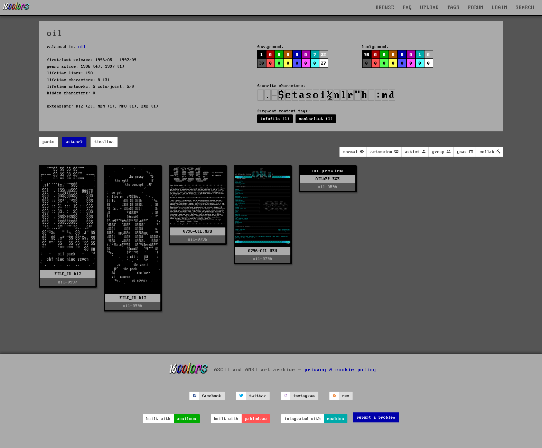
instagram (304, 396)
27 (323, 63)
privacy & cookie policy (340, 369)
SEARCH (525, 7)
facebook (211, 396)
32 (323, 55)
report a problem (376, 417)
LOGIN (499, 7)
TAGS (453, 7)
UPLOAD (429, 7)
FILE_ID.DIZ (68, 274)
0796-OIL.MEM (262, 251)
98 (366, 55)
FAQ (407, 7)
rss (345, 396)
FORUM (476, 7)
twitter (257, 396)
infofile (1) (275, 118)
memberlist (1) (316, 118)
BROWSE (385, 7)
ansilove (186, 419)
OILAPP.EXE (328, 179)
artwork (74, 142)
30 (261, 63)
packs (49, 142)
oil (82, 47)
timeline (104, 142)
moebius (335, 419)
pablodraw (256, 419)
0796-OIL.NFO (197, 231)
